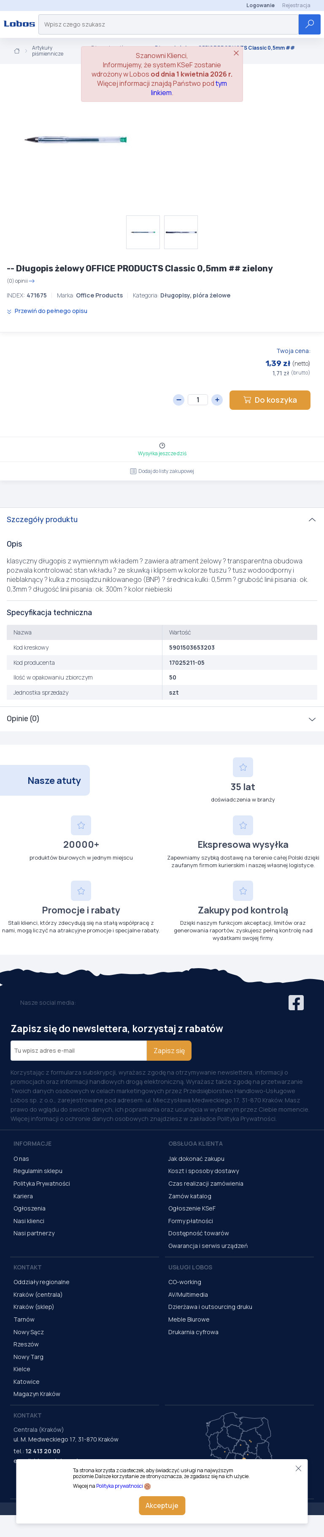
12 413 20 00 (42, 1451)
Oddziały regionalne (42, 1282)
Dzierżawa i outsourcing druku (210, 1307)
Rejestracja (296, 5)
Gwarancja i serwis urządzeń (208, 1246)
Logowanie (260, 5)
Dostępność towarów (198, 1233)
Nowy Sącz (29, 1332)
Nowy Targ (28, 1357)
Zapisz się (169, 1050)
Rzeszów (26, 1344)
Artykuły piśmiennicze (47, 51)
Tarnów (24, 1319)
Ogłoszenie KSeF (192, 1208)
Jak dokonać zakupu (196, 1159)
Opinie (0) (23, 718)
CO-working (184, 1282)
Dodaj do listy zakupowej (162, 471)
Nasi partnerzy (34, 1233)
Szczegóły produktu (42, 519)
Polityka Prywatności (42, 1183)
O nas (21, 1159)
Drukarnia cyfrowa (193, 1332)
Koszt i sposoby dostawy (203, 1171)
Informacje (32, 1143)
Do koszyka (270, 400)
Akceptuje (162, 1505)
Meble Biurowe (189, 1319)
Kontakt (28, 1267)
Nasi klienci (29, 1221)
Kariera (23, 1196)
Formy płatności (190, 1221)
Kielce (22, 1369)
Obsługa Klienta (195, 1143)
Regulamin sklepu (38, 1171)
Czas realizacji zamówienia (205, 1183)
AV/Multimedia (188, 1294)
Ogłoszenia (30, 1208)
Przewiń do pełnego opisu (47, 311)
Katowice (27, 1382)
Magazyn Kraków (37, 1394)
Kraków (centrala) (38, 1294)
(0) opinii (21, 281)
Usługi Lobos (190, 1267)
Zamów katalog (189, 1196)
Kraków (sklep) (34, 1307)
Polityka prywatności (119, 1485)
